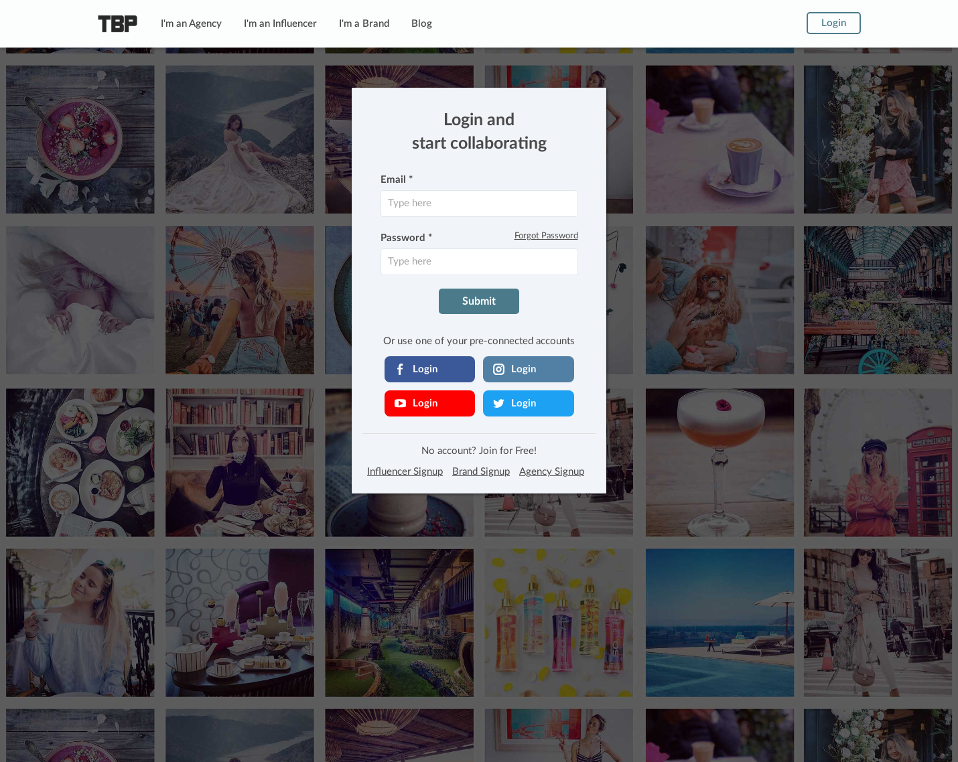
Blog (421, 24)
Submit (479, 301)
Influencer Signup (405, 472)
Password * (406, 238)
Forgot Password (546, 236)
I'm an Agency (191, 24)
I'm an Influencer (280, 24)
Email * (397, 180)
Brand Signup (481, 472)
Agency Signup (551, 472)
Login (833, 23)
